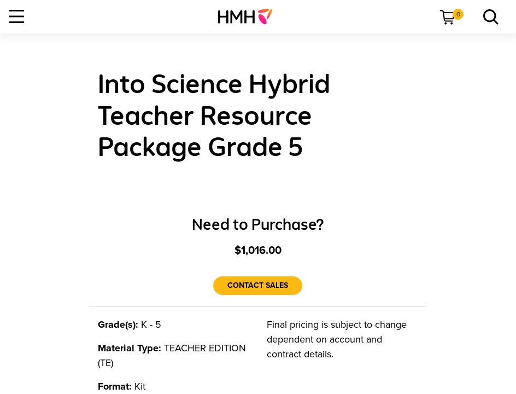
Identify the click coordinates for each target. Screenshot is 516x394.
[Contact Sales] (257, 285)
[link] (249, 16)
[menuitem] (249, 16)
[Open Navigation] (16, 16)
